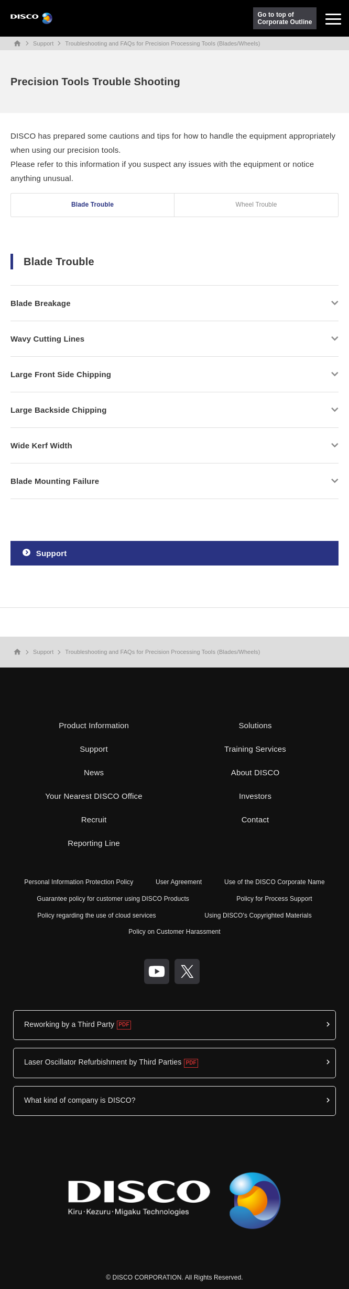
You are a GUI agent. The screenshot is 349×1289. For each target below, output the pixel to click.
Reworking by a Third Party (69, 1024)
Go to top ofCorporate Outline (285, 18)
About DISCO (255, 772)
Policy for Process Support (274, 898)
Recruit (94, 819)
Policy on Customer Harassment (174, 931)
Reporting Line (94, 843)
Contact (255, 819)
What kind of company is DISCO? (80, 1100)
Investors (255, 796)
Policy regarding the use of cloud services (96, 915)
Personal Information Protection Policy (78, 882)
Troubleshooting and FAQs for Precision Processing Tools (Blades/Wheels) (162, 43)
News (94, 772)
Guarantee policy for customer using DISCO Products (113, 898)
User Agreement (179, 882)
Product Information (94, 725)
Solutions (254, 725)
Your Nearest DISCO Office (94, 796)
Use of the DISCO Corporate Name (274, 882)
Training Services (255, 748)
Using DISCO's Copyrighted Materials (258, 915)
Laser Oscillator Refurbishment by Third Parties (102, 1062)
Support (43, 43)
